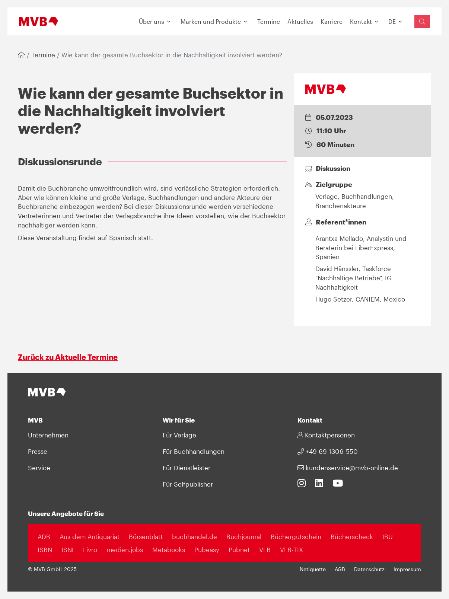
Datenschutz (369, 569)
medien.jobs (124, 549)
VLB (265, 549)
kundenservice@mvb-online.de (347, 467)
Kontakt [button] (361, 21)
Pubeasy (206, 549)
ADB (44, 536)
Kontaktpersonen (326, 435)
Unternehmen (48, 435)
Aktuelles (300, 21)
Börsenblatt (146, 536)
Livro (90, 549)
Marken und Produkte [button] (211, 21)
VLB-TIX (291, 549)
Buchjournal (243, 536)
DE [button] (392, 21)
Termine (268, 21)
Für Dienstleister (186, 467)
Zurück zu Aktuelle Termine (68, 357)
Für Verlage (179, 435)
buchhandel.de (194, 536)
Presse (37, 451)
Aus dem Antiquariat (90, 536)
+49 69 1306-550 (327, 451)
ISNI (67, 549)
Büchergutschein (296, 536)
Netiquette (313, 569)
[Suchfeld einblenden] (422, 21)
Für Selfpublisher (188, 484)
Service (39, 467)
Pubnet (239, 549)
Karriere (332, 21)
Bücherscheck (352, 536)
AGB (340, 569)
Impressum (407, 569)
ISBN (45, 549)
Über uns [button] (151, 21)
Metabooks (168, 549)
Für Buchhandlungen (194, 451)
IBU (387, 536)
